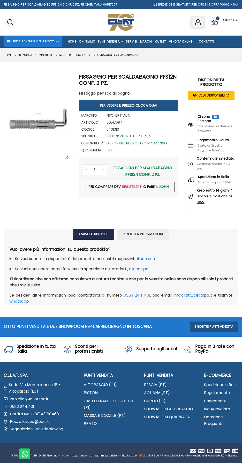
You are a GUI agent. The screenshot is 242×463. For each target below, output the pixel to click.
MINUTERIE (46, 55)
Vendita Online (182, 41)
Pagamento (215, 401)
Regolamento (217, 393)
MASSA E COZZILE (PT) (105, 415)
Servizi (131, 41)
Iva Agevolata (217, 409)
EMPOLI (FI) (155, 401)
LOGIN (164, 186)
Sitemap (232, 455)
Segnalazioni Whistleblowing (36, 429)
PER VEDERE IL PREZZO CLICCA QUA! (128, 105)
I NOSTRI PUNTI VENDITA (214, 326)
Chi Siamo (87, 41)
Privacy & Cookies (173, 455)
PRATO (90, 423)
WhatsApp (19, 301)
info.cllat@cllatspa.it (193, 295)
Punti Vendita (110, 41)
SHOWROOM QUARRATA (167, 417)
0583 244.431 (21, 406)
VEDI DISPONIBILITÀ (211, 95)
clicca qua (145, 258)
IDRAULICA (25, 55)
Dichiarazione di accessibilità (206, 455)
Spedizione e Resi (220, 385)
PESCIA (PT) (155, 385)
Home (72, 41)
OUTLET (160, 41)
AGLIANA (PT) (157, 393)
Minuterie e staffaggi (75, 55)
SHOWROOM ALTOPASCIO (168, 409)
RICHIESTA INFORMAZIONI (143, 234)
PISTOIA (91, 393)
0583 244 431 (137, 295)
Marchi (146, 41)
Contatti (206, 41)
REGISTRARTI (132, 186)
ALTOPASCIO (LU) (100, 385)
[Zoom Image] (66, 157)
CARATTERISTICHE (93, 234)
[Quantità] (95, 169)
